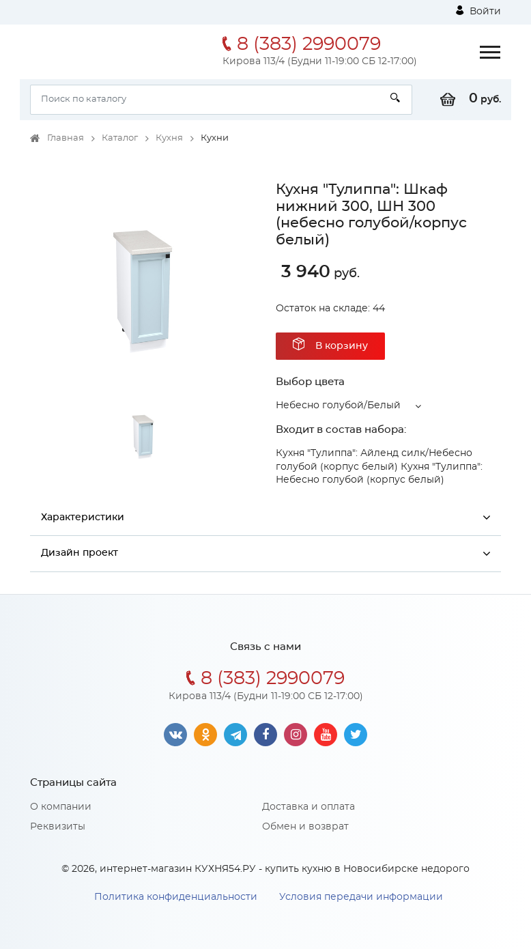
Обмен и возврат (305, 827)
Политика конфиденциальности (175, 897)
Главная (65, 138)
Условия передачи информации (361, 897)
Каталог (120, 138)
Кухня (169, 138)
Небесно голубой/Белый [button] (338, 405)
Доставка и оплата (308, 807)
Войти (478, 10)
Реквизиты (57, 827)
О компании (60, 807)
